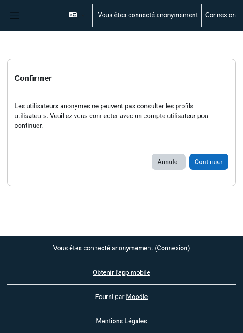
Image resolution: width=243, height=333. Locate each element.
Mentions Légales (121, 321)
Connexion (220, 15)
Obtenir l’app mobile (121, 272)
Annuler (168, 162)
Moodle (137, 297)
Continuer (209, 162)
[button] (76, 15)
